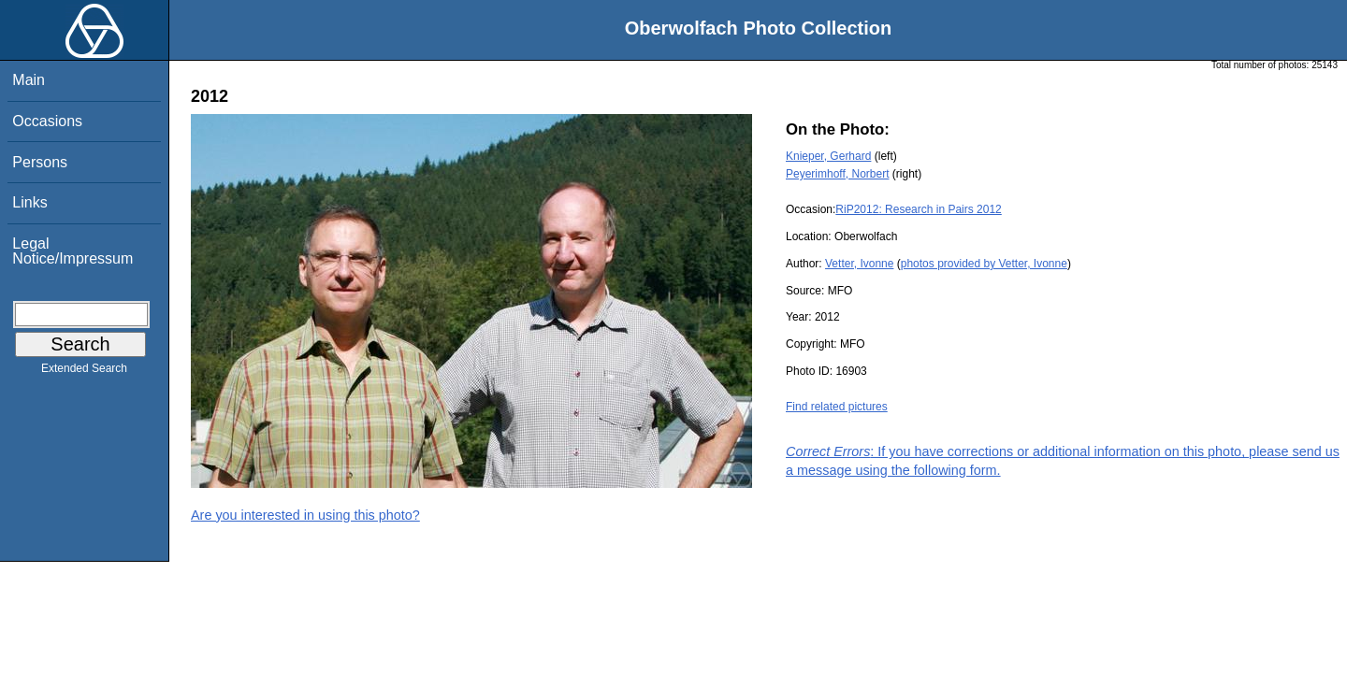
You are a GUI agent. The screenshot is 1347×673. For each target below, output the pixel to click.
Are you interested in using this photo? (305, 515)
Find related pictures (837, 406)
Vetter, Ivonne (859, 263)
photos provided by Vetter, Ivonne (984, 263)
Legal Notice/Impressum (72, 251)
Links (29, 202)
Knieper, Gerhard (828, 156)
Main (28, 80)
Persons (39, 162)
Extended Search (84, 372)
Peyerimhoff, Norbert (838, 173)
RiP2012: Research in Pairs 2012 (918, 209)
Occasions (47, 121)
